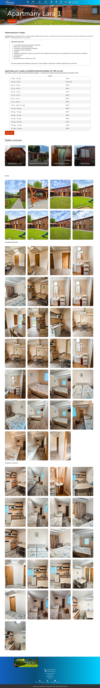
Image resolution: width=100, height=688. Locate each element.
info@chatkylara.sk (50, 671)
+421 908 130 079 (50, 669)
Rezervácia (12, 21)
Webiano (49, 686)
